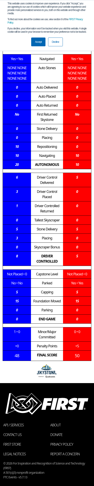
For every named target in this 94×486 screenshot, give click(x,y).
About (55, 425)
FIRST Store (12, 444)
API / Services (13, 425)
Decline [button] (55, 41)
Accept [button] (38, 41)
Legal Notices (14, 454)
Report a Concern (65, 454)
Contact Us (12, 434)
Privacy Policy (61, 444)
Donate (56, 434)
